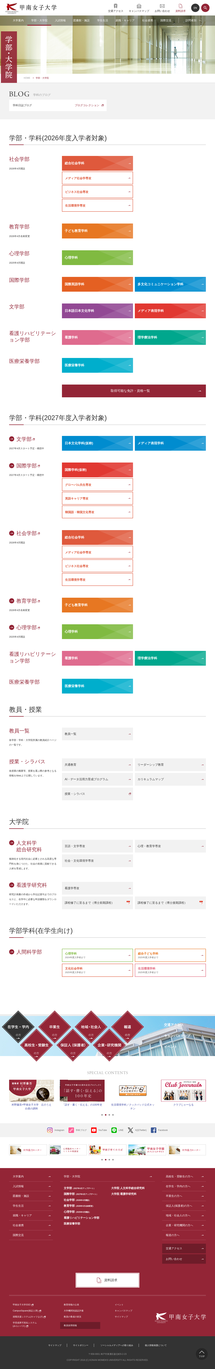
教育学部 (28, 601)
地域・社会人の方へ (178, 1215)
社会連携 (147, 20)
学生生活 (102, 20)
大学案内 (18, 20)
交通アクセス (115, 10)
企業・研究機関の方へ (179, 1225)
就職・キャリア (125, 20)
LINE (121, 1130)
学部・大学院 (39, 20)
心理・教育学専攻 (149, 846)
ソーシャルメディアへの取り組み (116, 1345)
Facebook (163, 1130)
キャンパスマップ (139, 10)
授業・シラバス (75, 793)
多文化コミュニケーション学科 (160, 284)
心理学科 (71, 257)
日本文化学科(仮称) (79, 443)
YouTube (102, 1130)
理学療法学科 (147, 337)
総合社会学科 (74, 163)
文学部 (26, 439)
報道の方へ (172, 1235)
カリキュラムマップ (151, 779)
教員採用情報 (70, 1325)
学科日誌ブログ (56, 105)
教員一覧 (70, 733)
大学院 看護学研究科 (123, 1193)
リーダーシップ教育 (151, 764)
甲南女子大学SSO (23, 1304)
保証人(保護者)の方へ (179, 1205)
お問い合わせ (162, 10)
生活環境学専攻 (75, 205)
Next (210, 1090)
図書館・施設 (81, 20)
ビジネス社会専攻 (76, 191)
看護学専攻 (72, 888)
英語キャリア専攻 (76, 498)
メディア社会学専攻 (78, 178)
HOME (27, 78)
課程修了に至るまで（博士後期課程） (162, 902)
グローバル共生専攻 (78, 484)
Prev (4, 1090)
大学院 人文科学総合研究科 (128, 1188)
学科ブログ (81, 1130)
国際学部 (28, 466)
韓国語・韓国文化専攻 (79, 512)
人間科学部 (29, 952)
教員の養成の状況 (72, 1316)
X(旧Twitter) (140, 1130)
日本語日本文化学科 (79, 311)
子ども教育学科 (76, 231)
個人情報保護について (156, 1345)
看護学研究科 (31, 885)
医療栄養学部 (72, 1223)
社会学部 (28, 533)
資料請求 (180, 10)
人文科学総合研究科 (29, 846)
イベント (119, 1304)
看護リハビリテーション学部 (81, 1217)
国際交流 (165, 20)
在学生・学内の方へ (178, 1186)
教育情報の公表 (71, 1304)
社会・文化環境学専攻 (79, 860)
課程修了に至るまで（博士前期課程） (89, 902)
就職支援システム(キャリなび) (29, 1316)
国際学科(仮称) (76, 470)
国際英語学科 (74, 284)
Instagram (59, 1130)
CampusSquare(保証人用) (27, 1310)
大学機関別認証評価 (73, 1310)
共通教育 (70, 764)
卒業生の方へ (174, 1195)
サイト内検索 (205, 8)
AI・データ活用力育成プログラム (86, 779)
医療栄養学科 (74, 365)
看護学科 (71, 337)
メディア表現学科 (151, 311)
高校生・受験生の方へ (179, 1176)
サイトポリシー (80, 1345)
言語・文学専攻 (75, 846)
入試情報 (60, 20)
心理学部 (28, 627)
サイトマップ (121, 1316)
